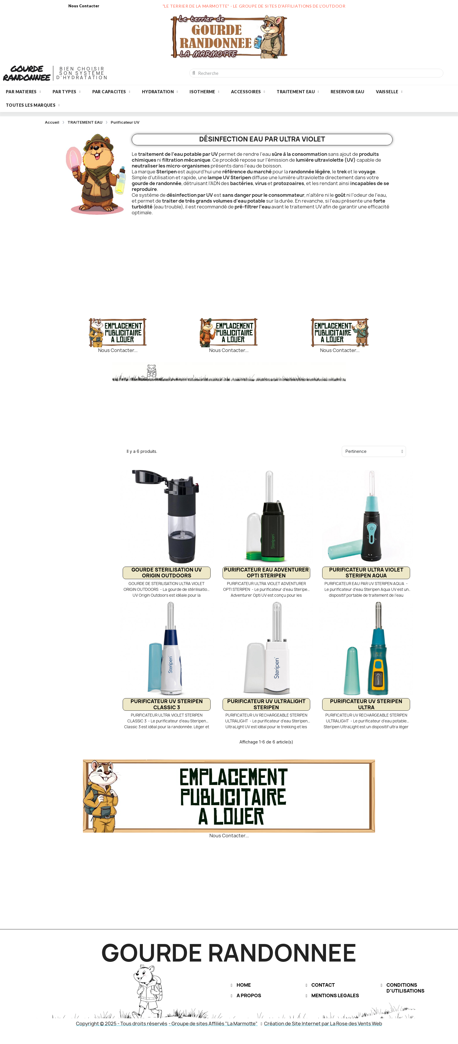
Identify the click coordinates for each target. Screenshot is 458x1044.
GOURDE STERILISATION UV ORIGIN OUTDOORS (166, 572)
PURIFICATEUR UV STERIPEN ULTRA (366, 704)
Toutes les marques (33, 105)
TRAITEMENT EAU (298, 91)
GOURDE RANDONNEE (26, 73)
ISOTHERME (204, 91)
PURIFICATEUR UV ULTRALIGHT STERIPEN (266, 704)
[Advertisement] (229, 262)
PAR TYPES (67, 91)
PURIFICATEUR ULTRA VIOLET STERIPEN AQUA (366, 572)
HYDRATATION (160, 91)
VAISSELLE (389, 91)
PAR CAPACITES (111, 91)
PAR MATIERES (23, 91)
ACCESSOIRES (248, 91)
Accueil (52, 122)
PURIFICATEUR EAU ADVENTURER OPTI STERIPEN (266, 572)
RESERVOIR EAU (347, 91)
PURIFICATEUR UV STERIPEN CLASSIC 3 (167, 704)
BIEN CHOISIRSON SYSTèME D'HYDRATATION (82, 73)
